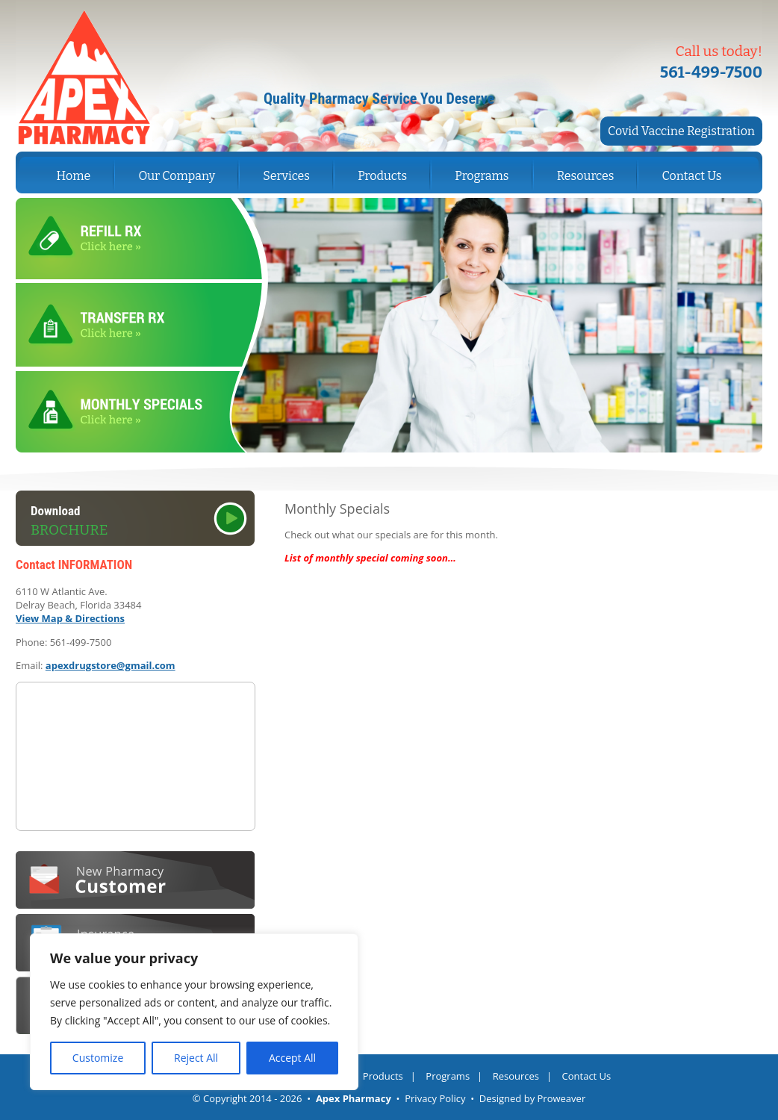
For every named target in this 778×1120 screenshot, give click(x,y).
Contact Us (692, 176)
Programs (481, 176)
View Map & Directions (70, 618)
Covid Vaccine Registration (681, 131)
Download (143, 521)
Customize (97, 1058)
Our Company (176, 176)
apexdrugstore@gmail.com (110, 665)
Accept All (292, 1058)
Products (382, 176)
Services (286, 176)
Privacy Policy (435, 1098)
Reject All (196, 1058)
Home (74, 176)
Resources (585, 176)
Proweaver (562, 1098)
